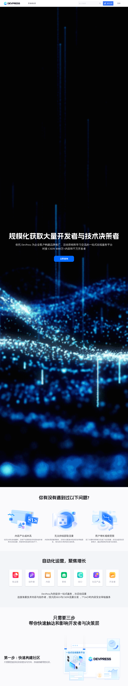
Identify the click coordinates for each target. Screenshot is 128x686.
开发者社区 (32, 3)
